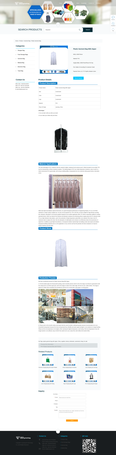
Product (72, 3)
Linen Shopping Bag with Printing (47, 383)
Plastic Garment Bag (36, 40)
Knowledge (83, 3)
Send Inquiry (78, 78)
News (77, 3)
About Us (66, 3)
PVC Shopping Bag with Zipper (91, 383)
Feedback (98, 3)
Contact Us (91, 3)
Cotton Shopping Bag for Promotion (69, 367)
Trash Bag (20, 70)
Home (60, 3)
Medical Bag (21, 62)
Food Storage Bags (23, 54)
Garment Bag (27, 40)
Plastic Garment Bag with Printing (52, 346)
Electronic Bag (21, 66)
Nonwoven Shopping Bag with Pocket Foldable (48, 367)
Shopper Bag (21, 50)
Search (88, 29)
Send (72, 420)
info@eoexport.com (23, 89)
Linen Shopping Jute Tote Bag (91, 367)
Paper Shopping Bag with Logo (69, 383)
